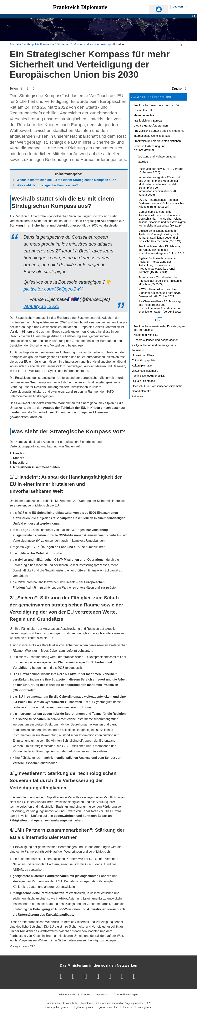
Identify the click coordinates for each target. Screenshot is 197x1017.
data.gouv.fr (144, 1007)
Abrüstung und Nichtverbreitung (156, 156)
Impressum (102, 995)
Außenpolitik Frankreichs (151, 97)
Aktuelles (142, 161)
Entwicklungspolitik (143, 360)
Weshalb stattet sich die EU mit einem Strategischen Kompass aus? (66, 180)
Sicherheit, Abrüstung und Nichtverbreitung (149, 148)
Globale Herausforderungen (151, 125)
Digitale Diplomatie (143, 380)
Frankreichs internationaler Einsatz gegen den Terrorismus (159, 328)
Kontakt (85, 995)
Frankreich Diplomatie (80, 7)
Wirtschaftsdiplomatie (145, 370)
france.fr (127, 1007)
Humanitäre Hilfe (144, 110)
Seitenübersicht (66, 995)
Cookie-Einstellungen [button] (126, 995)
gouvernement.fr (108, 1007)
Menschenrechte (144, 115)
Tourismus (138, 350)
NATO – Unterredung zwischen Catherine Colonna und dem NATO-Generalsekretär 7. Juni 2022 (160, 293)
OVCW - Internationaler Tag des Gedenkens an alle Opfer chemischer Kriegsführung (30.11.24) (161, 203)
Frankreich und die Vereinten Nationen (157, 140)
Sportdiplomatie (141, 391)
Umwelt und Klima (143, 355)
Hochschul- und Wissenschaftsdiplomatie (157, 386)
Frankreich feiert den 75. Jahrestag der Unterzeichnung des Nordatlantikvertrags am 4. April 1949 (161, 250)
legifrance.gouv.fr (83, 1007)
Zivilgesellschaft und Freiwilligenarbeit (155, 345)
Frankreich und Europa (148, 120)
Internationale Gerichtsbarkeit (152, 135)
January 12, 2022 (41, 306)
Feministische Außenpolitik (148, 375)
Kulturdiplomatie (142, 365)
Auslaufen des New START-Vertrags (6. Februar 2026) (161, 170)
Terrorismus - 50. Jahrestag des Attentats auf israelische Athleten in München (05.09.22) (160, 281)
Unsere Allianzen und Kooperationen (156, 339)
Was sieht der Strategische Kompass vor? (47, 185)
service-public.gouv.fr (56, 1007)
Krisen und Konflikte (146, 334)
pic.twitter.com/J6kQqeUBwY (53, 289)
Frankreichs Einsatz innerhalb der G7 (156, 105)
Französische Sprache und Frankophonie (159, 130)
